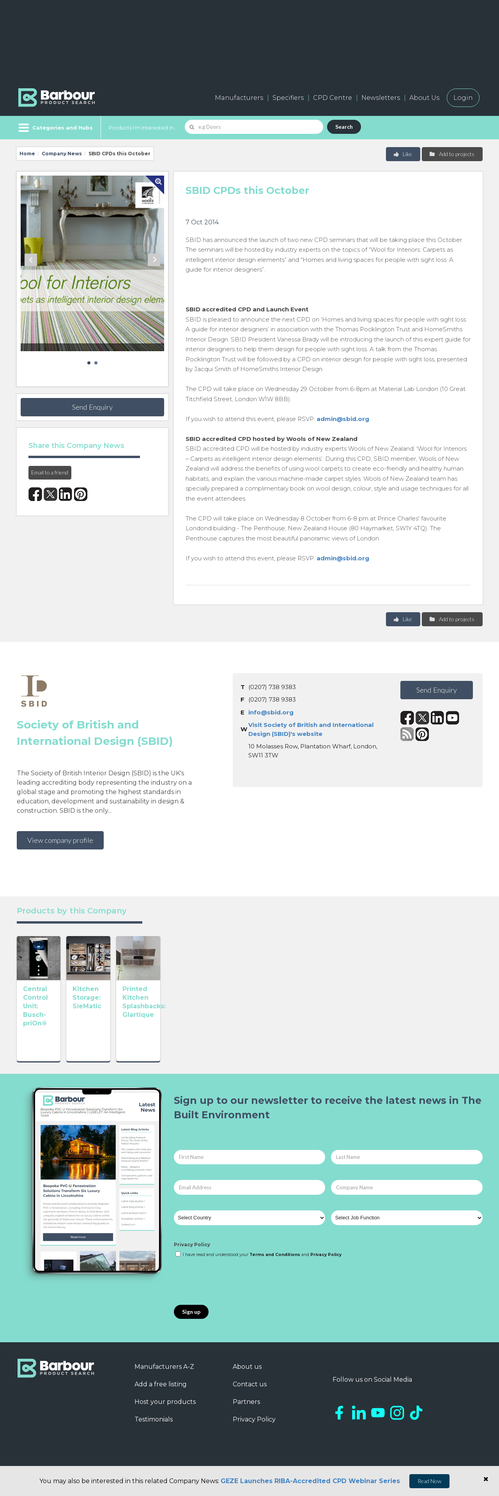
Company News (62, 153)
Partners (246, 1410)
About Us (424, 97)
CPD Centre (332, 97)
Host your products (165, 1410)
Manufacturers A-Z (164, 1375)
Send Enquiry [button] (92, 407)
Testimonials (153, 1428)
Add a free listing (160, 1393)
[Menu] (55, 127)
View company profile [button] (60, 840)
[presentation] (233, 1291)
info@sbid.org (271, 712)
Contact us (250, 1393)
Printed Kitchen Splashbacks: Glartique (238, 1042)
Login (463, 97)
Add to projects (451, 154)
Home (27, 153)
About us (247, 1375)
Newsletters (380, 97)
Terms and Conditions (275, 1263)
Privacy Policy (192, 1253)
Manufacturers (239, 97)
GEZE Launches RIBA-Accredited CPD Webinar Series (310, 1481)
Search (344, 126)
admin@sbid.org (343, 419)
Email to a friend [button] (49, 472)
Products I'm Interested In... (143, 127)
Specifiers (288, 97)
